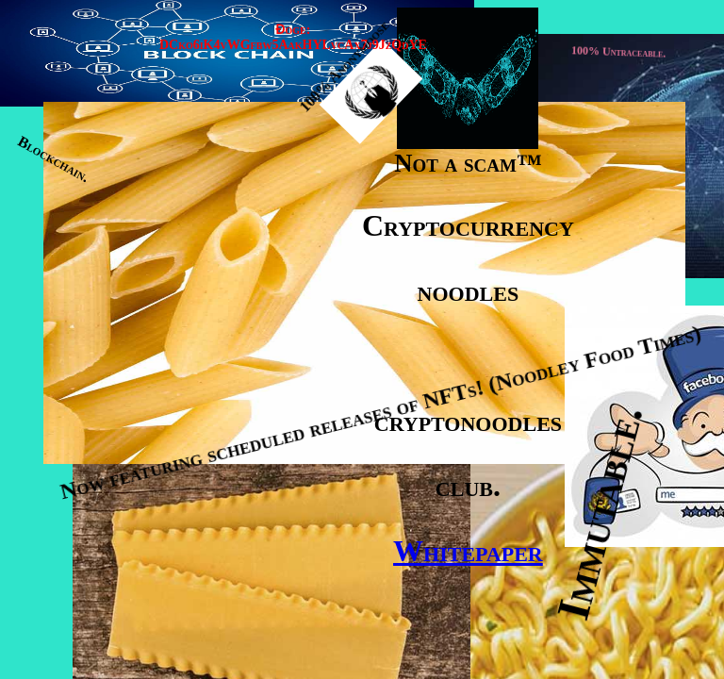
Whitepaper (468, 551)
